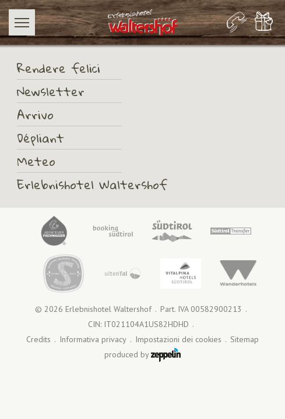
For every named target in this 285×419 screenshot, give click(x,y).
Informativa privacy (92, 340)
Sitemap (244, 340)
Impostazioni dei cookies (178, 340)
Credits (38, 340)
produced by (142, 355)
